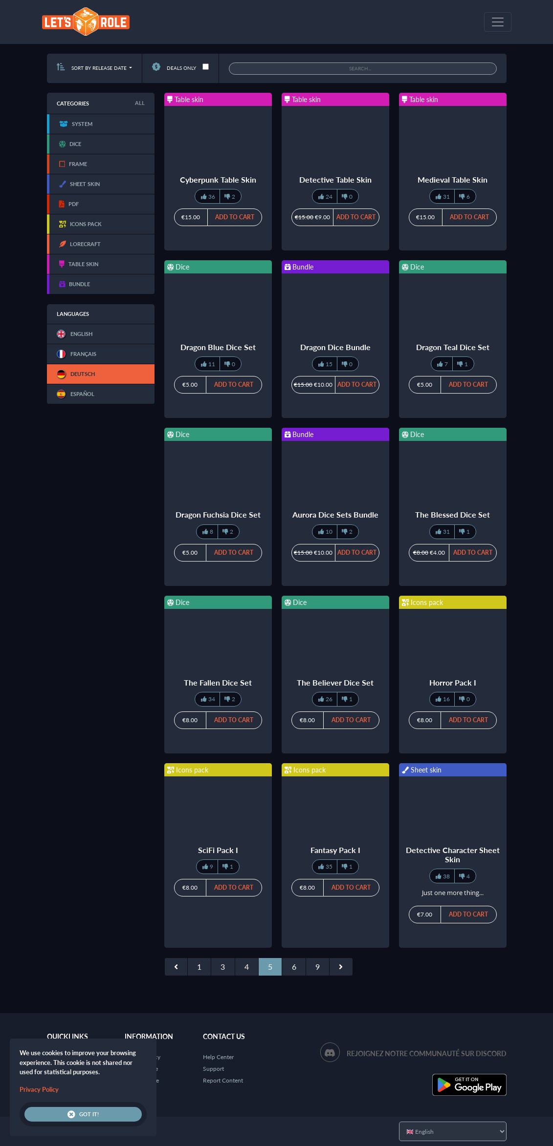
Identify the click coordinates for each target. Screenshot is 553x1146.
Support (213, 1068)
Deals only (174, 68)
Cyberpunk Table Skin (218, 179)
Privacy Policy (39, 1089)
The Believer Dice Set (335, 682)
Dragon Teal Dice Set (452, 347)
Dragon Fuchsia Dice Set (218, 514)
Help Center (218, 1057)
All (140, 103)
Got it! (83, 1114)
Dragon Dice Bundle (335, 347)
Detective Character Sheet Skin (453, 854)
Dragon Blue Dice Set (218, 347)
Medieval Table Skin (452, 179)
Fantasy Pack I (335, 849)
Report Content (223, 1080)
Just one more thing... (453, 892)
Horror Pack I (452, 682)
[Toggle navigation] (497, 22)
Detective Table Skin (335, 179)
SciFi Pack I (218, 849)
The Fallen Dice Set (218, 682)
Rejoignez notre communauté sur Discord (427, 1053)
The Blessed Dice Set (452, 514)
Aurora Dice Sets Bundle (335, 514)
